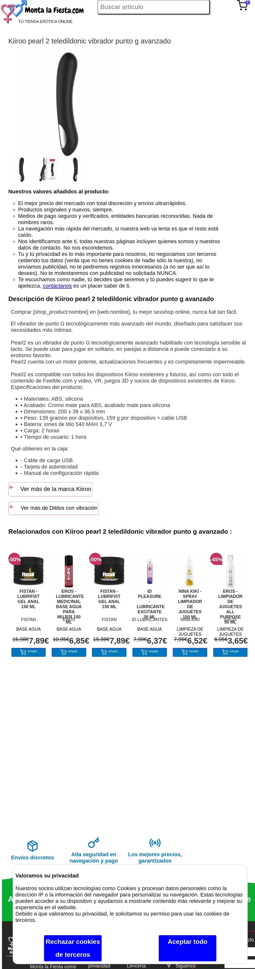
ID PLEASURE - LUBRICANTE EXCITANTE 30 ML (150, 602)
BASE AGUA (28, 629)
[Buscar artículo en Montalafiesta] (153, 7)
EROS (69, 619)
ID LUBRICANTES (149, 619)
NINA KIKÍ (190, 619)
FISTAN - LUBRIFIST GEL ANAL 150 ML (28, 599)
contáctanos (57, 286)
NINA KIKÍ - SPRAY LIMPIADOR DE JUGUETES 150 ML (190, 602)
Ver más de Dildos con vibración (53, 507)
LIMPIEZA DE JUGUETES (190, 631)
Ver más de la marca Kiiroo (50, 488)
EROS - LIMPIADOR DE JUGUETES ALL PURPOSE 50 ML (230, 602)
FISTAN (28, 619)
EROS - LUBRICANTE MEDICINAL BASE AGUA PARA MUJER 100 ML (69, 602)
